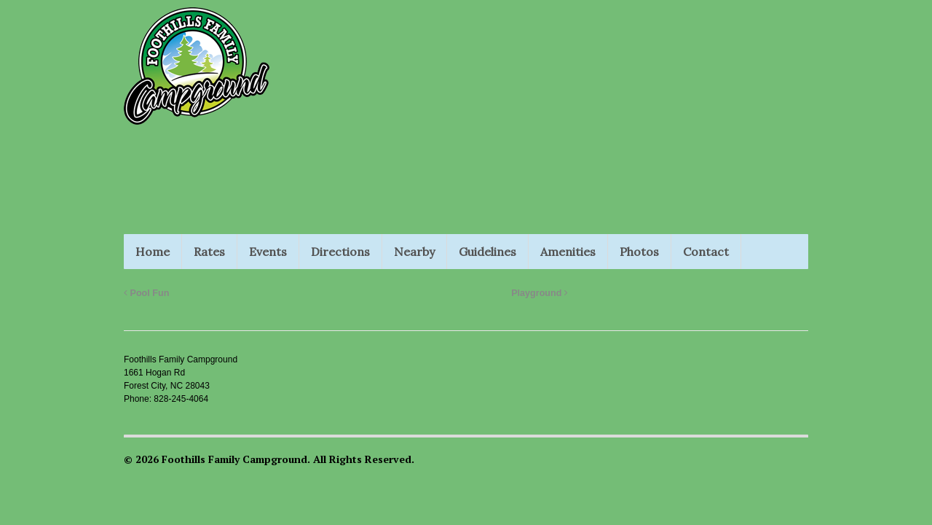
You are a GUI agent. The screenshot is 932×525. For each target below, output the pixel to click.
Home (152, 251)
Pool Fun (146, 293)
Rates (209, 251)
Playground (539, 293)
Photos (639, 251)
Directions (340, 251)
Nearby (414, 251)
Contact (706, 251)
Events (268, 251)
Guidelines (487, 251)
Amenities (568, 251)
